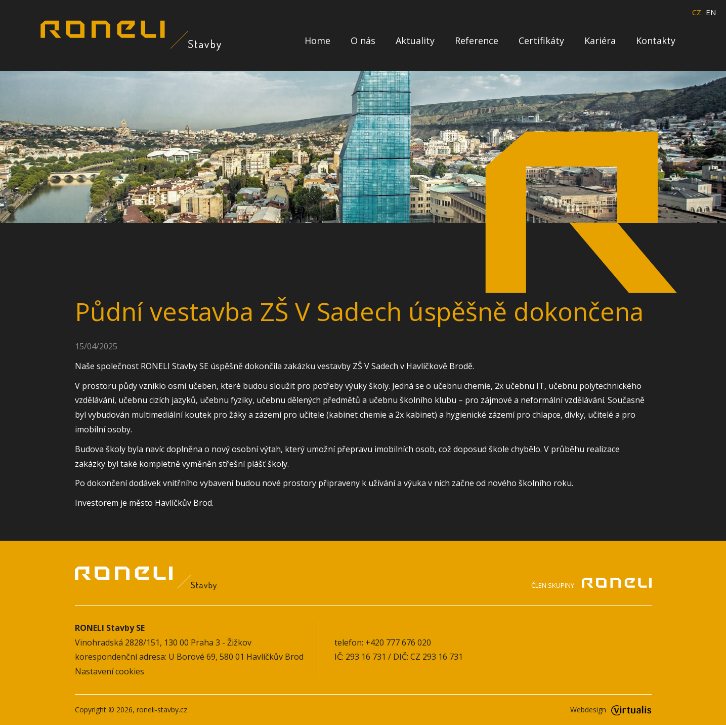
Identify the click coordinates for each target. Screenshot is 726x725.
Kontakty (655, 40)
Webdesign (611, 709)
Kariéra (600, 40)
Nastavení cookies (109, 671)
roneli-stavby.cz (162, 709)
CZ (696, 12)
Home (317, 40)
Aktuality (415, 40)
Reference (476, 40)
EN (711, 12)
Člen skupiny (591, 585)
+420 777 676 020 (398, 642)
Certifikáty (541, 40)
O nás (363, 40)
